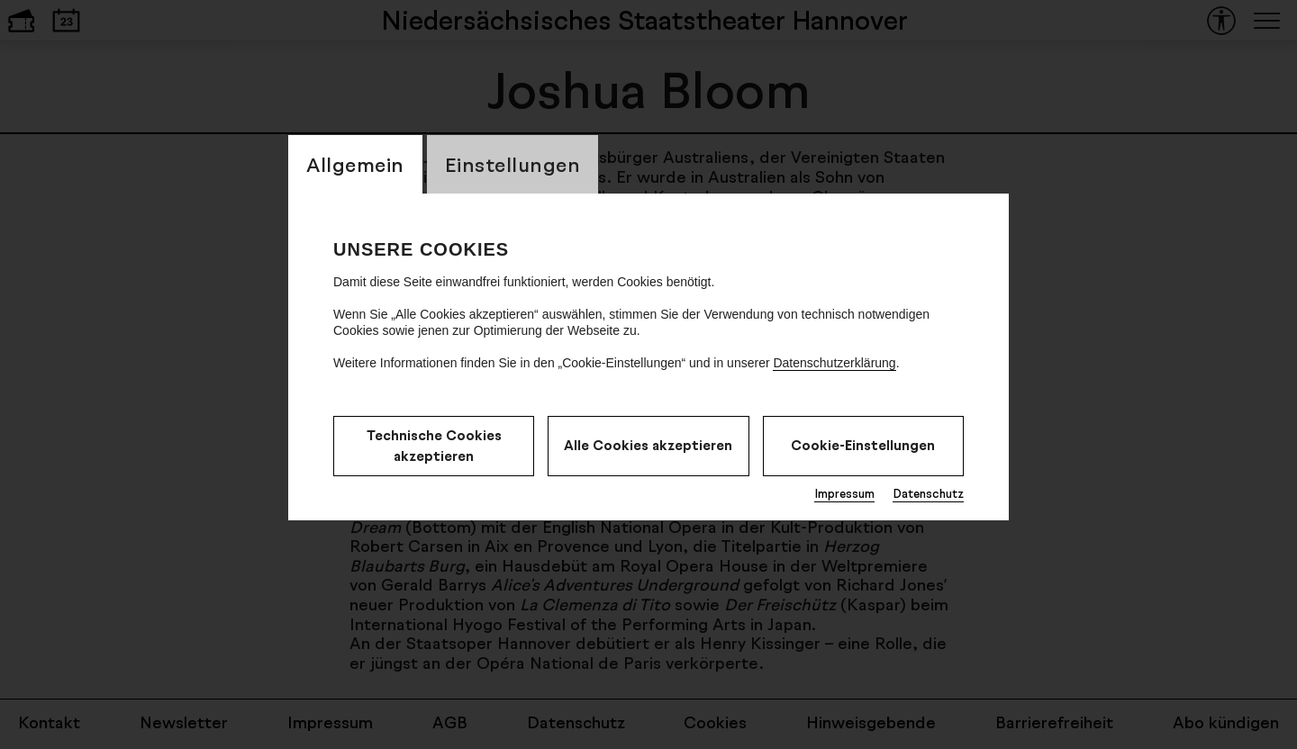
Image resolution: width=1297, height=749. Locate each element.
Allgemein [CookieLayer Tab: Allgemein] (355, 164)
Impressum (844, 493)
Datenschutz (928, 493)
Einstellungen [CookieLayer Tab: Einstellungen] (513, 164)
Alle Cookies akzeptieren (648, 445)
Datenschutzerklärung (834, 363)
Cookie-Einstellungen (863, 445)
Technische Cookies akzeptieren (434, 446)
